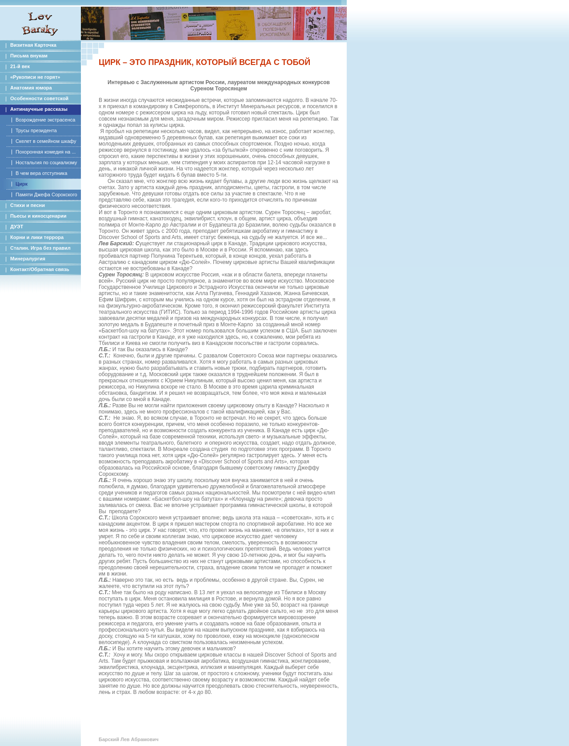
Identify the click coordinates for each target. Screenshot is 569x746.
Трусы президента (36, 130)
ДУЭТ (16, 226)
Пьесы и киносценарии (38, 216)
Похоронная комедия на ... (46, 151)
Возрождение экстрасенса (45, 119)
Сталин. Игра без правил (40, 248)
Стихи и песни (27, 205)
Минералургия (27, 258)
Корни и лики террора (37, 237)
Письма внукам (29, 55)
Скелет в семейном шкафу (46, 141)
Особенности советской (39, 98)
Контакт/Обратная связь (39, 269)
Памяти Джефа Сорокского (46, 194)
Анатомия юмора (31, 87)
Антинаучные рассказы (39, 109)
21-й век (20, 66)
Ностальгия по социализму (46, 162)
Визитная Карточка (33, 45)
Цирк (22, 183)
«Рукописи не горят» (35, 77)
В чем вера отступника (41, 173)
